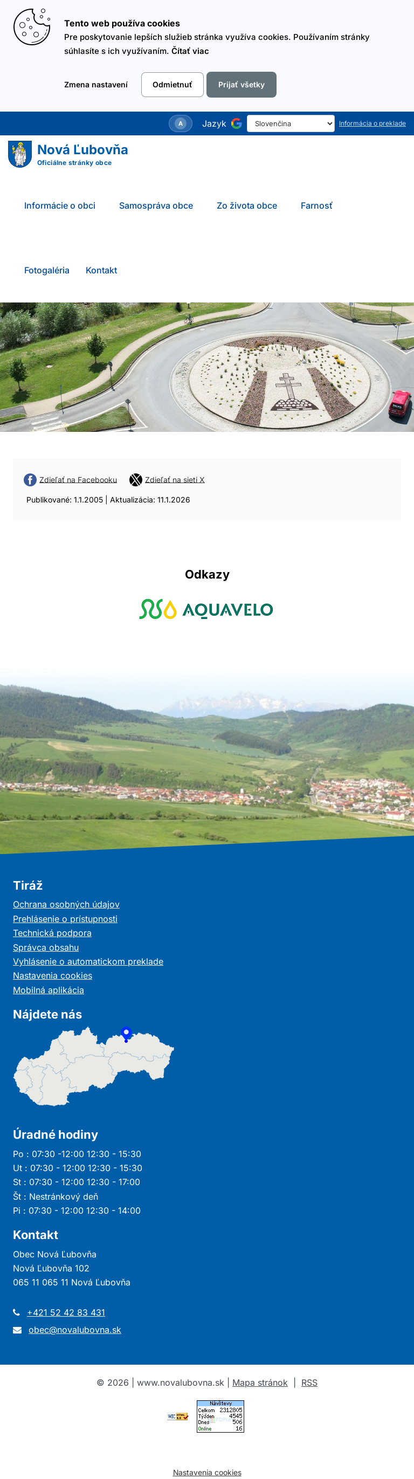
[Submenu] (107, 205)
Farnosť (317, 205)
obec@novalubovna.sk (75, 1329)
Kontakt (101, 270)
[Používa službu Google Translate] (237, 123)
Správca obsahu (46, 947)
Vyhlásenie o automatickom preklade (88, 961)
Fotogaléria (47, 270)
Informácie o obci (59, 205)
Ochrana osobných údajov (66, 904)
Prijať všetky (241, 84)
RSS (309, 1382)
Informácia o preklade (372, 123)
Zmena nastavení (96, 84)
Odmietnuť (172, 84)
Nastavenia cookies (52, 975)
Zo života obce (247, 205)
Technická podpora (52, 932)
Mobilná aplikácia (48, 990)
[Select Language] (291, 123)
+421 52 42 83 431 (66, 1312)
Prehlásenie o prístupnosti (65, 918)
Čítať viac (190, 51)
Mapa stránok (260, 1382)
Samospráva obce (156, 205)
